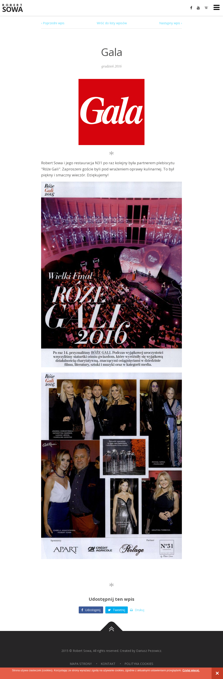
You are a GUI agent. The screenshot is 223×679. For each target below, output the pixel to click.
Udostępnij (91, 610)
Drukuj (137, 610)
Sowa (15, 8)
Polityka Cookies (138, 664)
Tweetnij (116, 610)
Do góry (111, 631)
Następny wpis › (170, 23)
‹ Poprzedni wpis (52, 23)
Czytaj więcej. (190, 670)
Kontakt (108, 664)
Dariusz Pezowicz (148, 651)
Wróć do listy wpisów (112, 23)
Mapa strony (81, 664)
